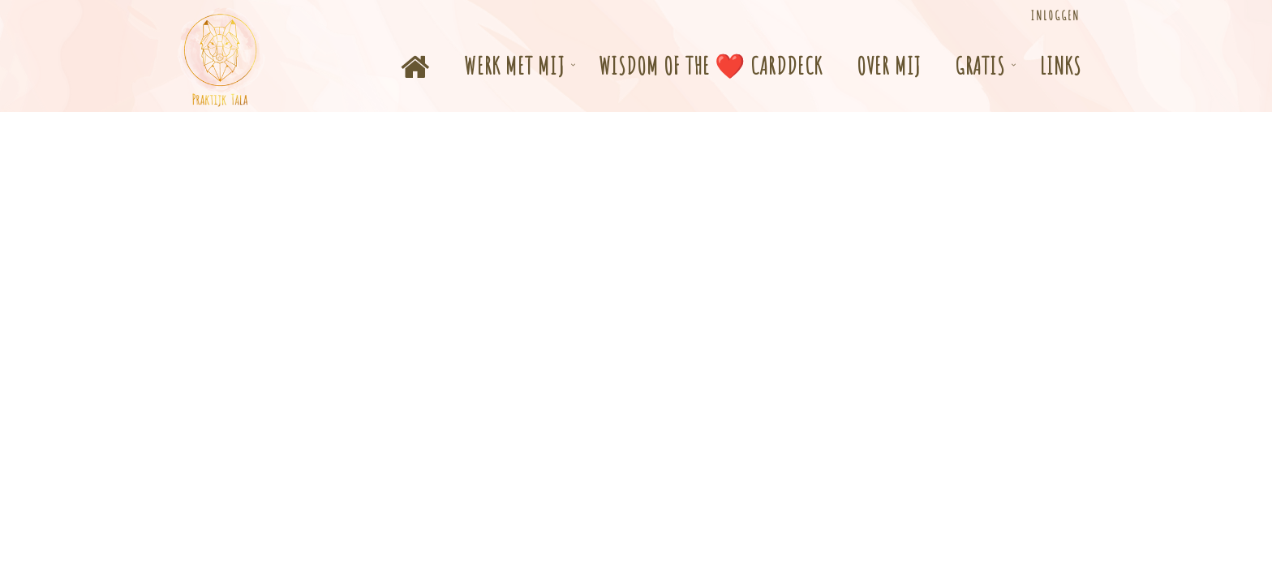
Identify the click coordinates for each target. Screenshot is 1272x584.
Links (1061, 65)
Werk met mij (514, 65)
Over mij (889, 65)
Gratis (980, 65)
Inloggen (1055, 15)
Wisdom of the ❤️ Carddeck (711, 65)
